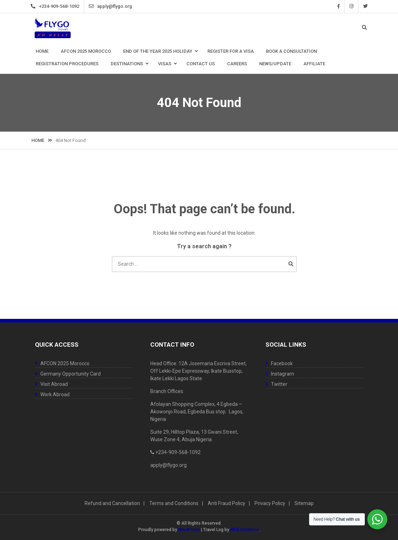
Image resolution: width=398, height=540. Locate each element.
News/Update (275, 63)
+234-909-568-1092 (64, 6)
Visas (164, 63)
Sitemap (304, 503)
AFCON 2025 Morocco (86, 51)
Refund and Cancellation (112, 503)
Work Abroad (55, 394)
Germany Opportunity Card (70, 374)
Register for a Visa (230, 51)
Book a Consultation (291, 51)
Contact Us (200, 63)
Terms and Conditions (173, 503)
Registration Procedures (67, 63)
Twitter (360, 6)
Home (42, 51)
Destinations (127, 63)
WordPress (189, 529)
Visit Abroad (54, 384)
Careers (237, 63)
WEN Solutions (244, 529)
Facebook (333, 6)
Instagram (346, 6)
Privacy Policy (270, 503)
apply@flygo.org (119, 6)
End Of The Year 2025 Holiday (157, 51)
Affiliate (314, 63)
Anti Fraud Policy (226, 503)
